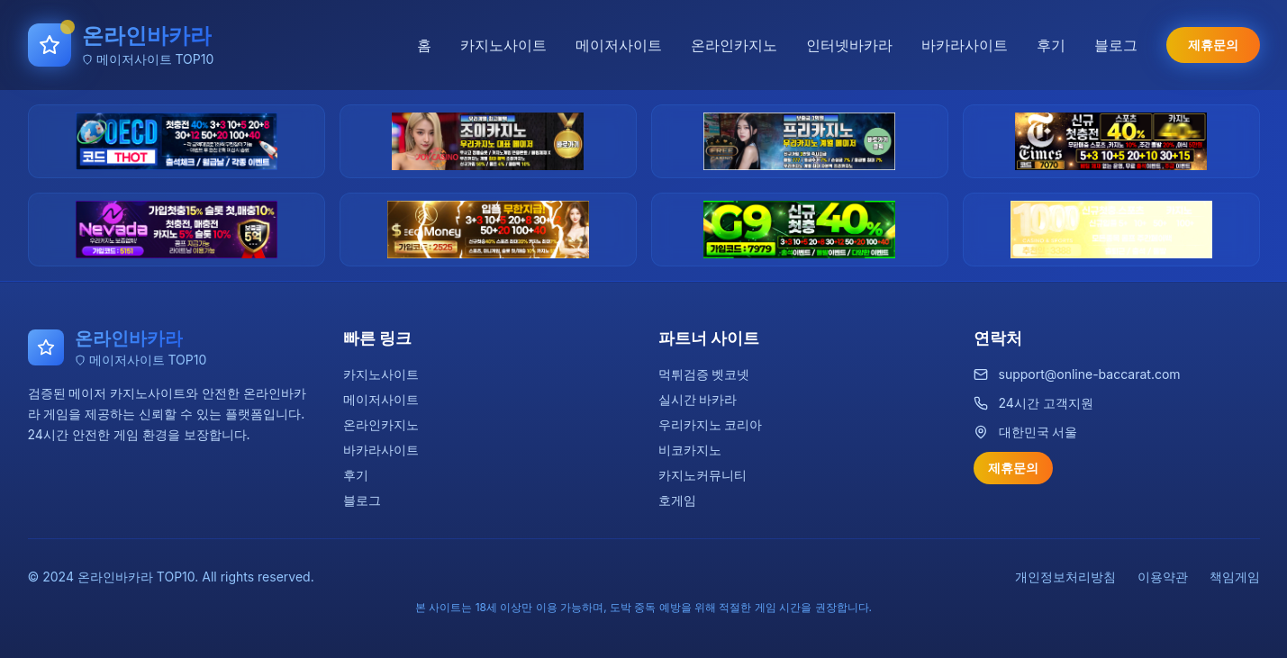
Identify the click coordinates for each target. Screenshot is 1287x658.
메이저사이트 (619, 45)
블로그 (1115, 45)
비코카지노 (689, 449)
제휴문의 (1213, 44)
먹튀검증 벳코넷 (704, 374)
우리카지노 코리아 (710, 424)
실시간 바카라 (698, 399)
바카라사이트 (964, 45)
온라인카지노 (734, 45)
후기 (1051, 45)
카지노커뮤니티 (702, 474)
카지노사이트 (503, 45)
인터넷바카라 (849, 45)
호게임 (677, 500)
